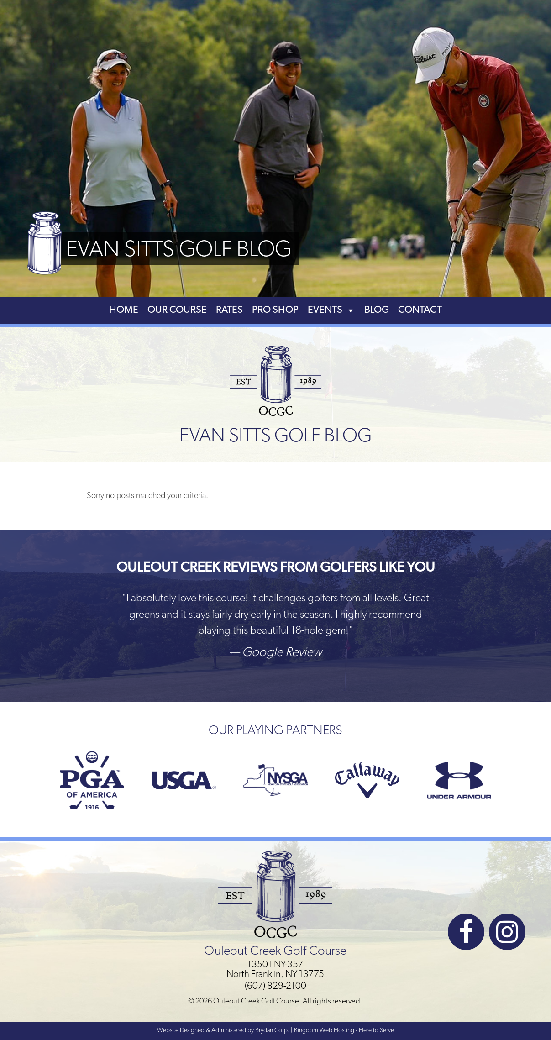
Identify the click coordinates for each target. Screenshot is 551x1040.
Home (123, 310)
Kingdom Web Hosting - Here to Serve (344, 1030)
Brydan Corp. (272, 1030)
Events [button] (331, 310)
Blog (376, 310)
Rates (229, 310)
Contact (420, 310)
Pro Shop (275, 310)
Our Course (177, 310)
